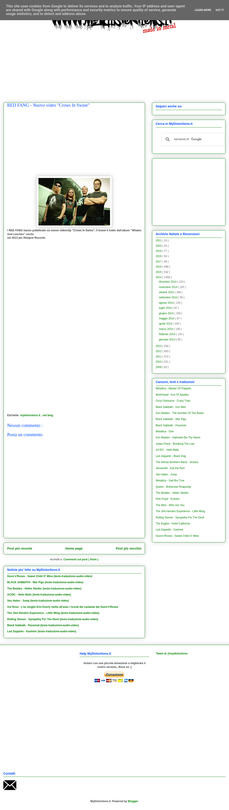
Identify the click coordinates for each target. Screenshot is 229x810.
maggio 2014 (167, 318)
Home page (74, 548)
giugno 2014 (166, 313)
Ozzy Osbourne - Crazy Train (173, 400)
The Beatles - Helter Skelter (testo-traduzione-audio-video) (44, 588)
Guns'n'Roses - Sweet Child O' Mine (177, 535)
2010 (159, 361)
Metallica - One (165, 431)
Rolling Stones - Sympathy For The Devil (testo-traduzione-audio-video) (52, 619)
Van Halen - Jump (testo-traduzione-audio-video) (38, 600)
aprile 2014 (166, 323)
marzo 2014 (166, 329)
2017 (159, 261)
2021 (159, 240)
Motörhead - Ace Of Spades (172, 394)
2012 (159, 351)
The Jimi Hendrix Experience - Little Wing (180, 511)
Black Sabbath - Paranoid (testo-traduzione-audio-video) (43, 625)
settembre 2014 (168, 297)
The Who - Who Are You (170, 505)
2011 (159, 356)
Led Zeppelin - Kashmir (169, 529)
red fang (47, 415)
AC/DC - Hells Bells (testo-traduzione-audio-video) (39, 594)
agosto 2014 (166, 302)
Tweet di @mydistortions (172, 653)
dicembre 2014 (168, 281)
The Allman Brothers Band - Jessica (177, 462)
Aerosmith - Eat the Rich (170, 468)
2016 (159, 266)
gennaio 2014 (167, 339)
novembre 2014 (168, 287)
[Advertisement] (118, 64)
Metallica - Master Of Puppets (173, 388)
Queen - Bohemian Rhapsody (173, 486)
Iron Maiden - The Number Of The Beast (180, 413)
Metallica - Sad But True (170, 480)
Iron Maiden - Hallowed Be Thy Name (178, 437)
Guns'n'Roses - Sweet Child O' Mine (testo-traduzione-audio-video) (49, 576)
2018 (159, 256)
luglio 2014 (165, 308)
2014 (159, 277)
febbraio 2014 (167, 334)
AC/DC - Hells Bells (167, 449)
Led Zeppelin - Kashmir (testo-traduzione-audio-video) (41, 631)
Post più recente (19, 548)
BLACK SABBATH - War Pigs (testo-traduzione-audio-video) (45, 582)
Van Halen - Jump (166, 474)
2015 (159, 272)
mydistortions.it (30, 415)
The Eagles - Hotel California (173, 523)
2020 (159, 245)
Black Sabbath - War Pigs (171, 419)
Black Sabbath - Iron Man (171, 407)
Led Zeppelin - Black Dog (171, 456)
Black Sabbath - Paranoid (171, 425)
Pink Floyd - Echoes (168, 498)
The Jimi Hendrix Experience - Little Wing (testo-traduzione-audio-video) (53, 613)
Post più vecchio (128, 548)
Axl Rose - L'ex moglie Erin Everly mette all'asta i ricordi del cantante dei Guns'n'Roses (62, 607)
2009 (159, 367)
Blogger (133, 801)
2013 (159, 346)
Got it (220, 10)
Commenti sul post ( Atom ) (81, 559)
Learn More (203, 10)
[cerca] (192, 139)
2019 (159, 251)
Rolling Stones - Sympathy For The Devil (180, 517)
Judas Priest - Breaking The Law (175, 443)
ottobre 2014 (167, 292)
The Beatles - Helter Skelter (172, 492)
